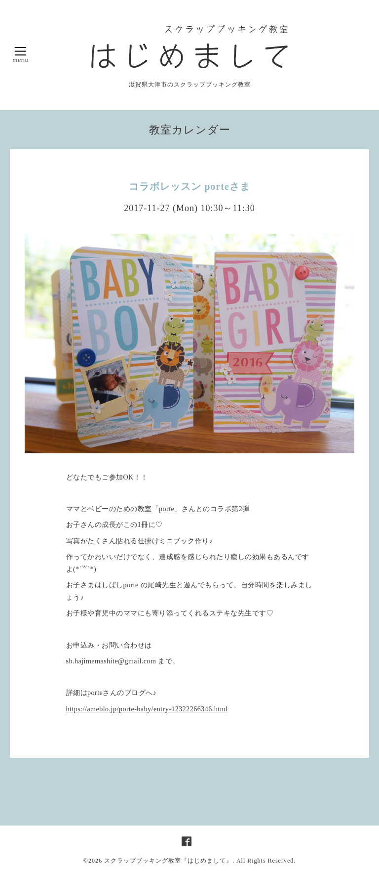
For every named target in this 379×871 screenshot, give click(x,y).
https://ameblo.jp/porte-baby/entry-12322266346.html (147, 709)
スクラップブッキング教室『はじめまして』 (168, 860)
